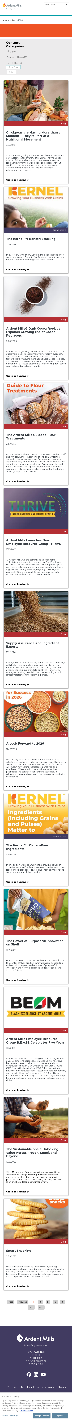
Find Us (33, 1387)
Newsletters (14, 63)
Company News (17, 57)
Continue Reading (16, 180)
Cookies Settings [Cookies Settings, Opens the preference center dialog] (10, 1417)
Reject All (60, 1417)
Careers (48, 1387)
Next (31, 1307)
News (20, 20)
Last (41, 1307)
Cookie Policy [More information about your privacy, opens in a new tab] (26, 1412)
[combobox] (56, 4)
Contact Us (15, 1387)
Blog (11, 51)
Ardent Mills (8, 20)
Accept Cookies (42, 1417)
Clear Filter (13, 67)
